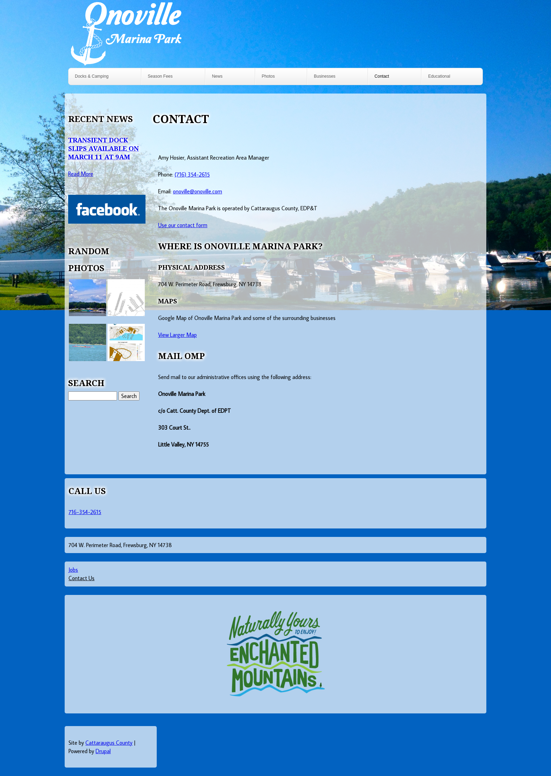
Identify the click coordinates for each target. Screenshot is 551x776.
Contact (382, 76)
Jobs (73, 569)
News (217, 76)
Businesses (324, 76)
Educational (439, 76)
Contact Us (82, 578)
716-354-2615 (85, 511)
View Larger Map (177, 334)
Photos (268, 76)
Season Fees (160, 76)
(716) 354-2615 (192, 174)
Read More (80, 173)
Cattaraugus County (108, 742)
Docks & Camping (92, 76)
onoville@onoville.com (197, 191)
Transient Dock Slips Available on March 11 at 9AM (103, 148)
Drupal (103, 751)
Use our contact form (182, 225)
